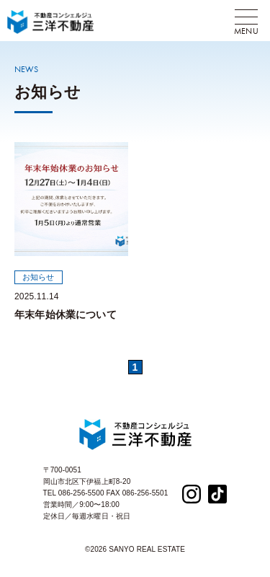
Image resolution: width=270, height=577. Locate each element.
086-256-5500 (81, 493)
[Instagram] (191, 493)
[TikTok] (217, 493)
